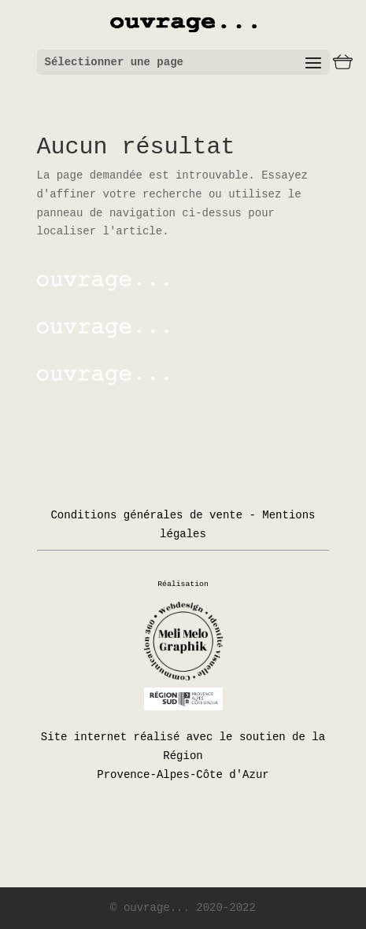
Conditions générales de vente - (152, 515)
